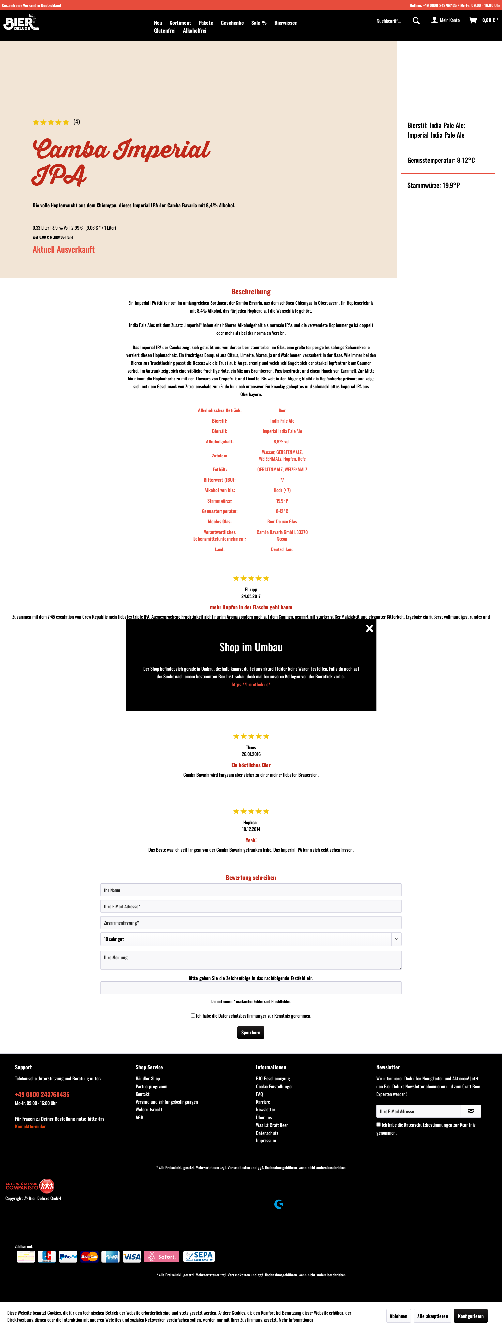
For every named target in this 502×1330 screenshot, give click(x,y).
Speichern (250, 1032)
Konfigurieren (471, 1315)
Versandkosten (239, 1167)
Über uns (264, 1117)
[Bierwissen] (285, 22)
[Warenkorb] (484, 20)
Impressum (266, 1140)
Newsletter (265, 1109)
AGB (139, 1117)
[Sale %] (259, 22)
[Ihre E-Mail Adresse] (418, 1111)
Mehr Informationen (296, 1319)
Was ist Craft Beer (272, 1124)
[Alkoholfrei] (194, 30)
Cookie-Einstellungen (275, 1086)
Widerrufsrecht (149, 1109)
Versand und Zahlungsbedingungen (167, 1101)
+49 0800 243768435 (440, 5)
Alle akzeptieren (432, 1315)
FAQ (259, 1093)
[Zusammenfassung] (251, 922)
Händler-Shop (148, 1078)
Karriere (263, 1101)
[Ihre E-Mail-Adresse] (251, 906)
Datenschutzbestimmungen (242, 1015)
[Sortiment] (180, 22)
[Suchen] (416, 20)
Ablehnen (398, 1315)
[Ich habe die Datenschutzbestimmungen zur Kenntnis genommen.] (193, 1015)
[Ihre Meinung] (251, 960)
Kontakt (143, 1093)
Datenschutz (267, 1132)
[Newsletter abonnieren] (471, 1111)
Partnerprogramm (151, 1086)
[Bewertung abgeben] (251, 939)
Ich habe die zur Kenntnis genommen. (253, 1015)
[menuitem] (158, 22)
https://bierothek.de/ (251, 684)
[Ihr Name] (251, 889)
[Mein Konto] (445, 20)
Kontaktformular (30, 1126)
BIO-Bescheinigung (273, 1078)
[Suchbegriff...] (398, 20)
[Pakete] (206, 22)
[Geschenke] (232, 22)
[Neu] (158, 22)
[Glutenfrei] (164, 30)
